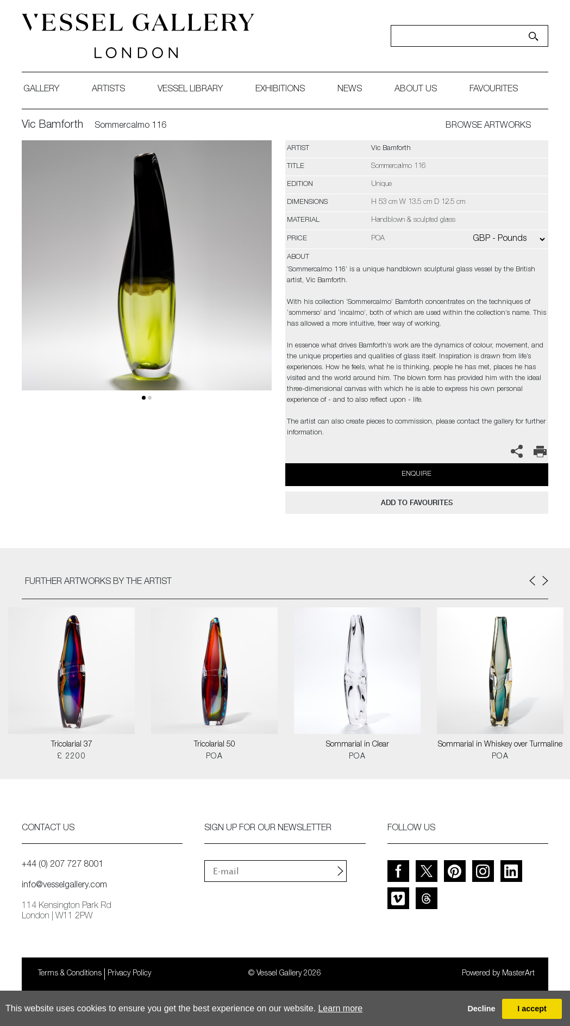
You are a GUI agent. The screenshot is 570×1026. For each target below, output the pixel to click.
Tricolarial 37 (71, 745)
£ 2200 (71, 757)
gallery (41, 89)
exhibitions (280, 89)
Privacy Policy (129, 974)
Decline (481, 1008)
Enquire (416, 474)
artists (108, 89)
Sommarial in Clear (357, 745)
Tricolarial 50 (214, 745)
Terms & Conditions (70, 974)
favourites (493, 89)
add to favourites (417, 503)
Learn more (340, 1008)
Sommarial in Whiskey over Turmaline (500, 745)
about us (415, 89)
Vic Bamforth (52, 125)
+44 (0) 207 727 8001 (62, 865)
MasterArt (518, 974)
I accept (532, 1008)
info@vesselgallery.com (64, 885)
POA (214, 757)
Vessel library (190, 89)
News (349, 89)
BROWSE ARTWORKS (488, 126)
